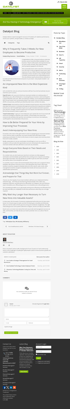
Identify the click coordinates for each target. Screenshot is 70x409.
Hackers (59, 135)
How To (61, 55)
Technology (59, 111)
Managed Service (61, 115)
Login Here (46, 304)
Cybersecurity (56, 131)
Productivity (19, 221)
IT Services (62, 114)
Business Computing (59, 123)
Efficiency (26, 221)
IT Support (56, 117)
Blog (9, 13)
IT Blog (61, 89)
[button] (49, 43)
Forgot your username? (44, 361)
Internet (61, 126)
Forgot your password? (44, 363)
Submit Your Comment (11, 333)
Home (5, 13)
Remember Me (41, 354)
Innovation (56, 126)
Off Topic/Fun (62, 59)
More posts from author (43, 257)
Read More (24, 371)
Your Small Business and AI (14, 226)
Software (62, 131)
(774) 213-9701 (9, 355)
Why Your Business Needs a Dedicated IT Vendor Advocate (26, 349)
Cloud (61, 63)
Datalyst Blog (6, 56)
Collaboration (56, 114)
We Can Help (57, 21)
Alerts (61, 70)
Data (55, 110)
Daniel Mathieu (17, 13)
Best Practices (62, 79)
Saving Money (60, 110)
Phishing (62, 124)
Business (12, 56)
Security (61, 67)
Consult (64, 7)
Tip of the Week (62, 47)
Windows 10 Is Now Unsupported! (39, 226)
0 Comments (43, 56)
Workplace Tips (11, 221)
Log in (38, 358)
